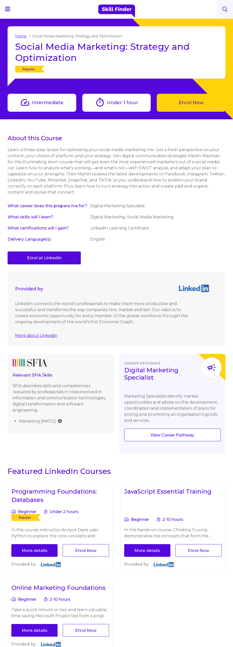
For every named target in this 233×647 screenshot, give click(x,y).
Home (21, 36)
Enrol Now (191, 102)
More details (34, 550)
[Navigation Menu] (10, 9)
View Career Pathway (172, 435)
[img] (60, 420)
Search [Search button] (224, 9)
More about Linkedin (36, 335)
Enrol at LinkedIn (44, 258)
